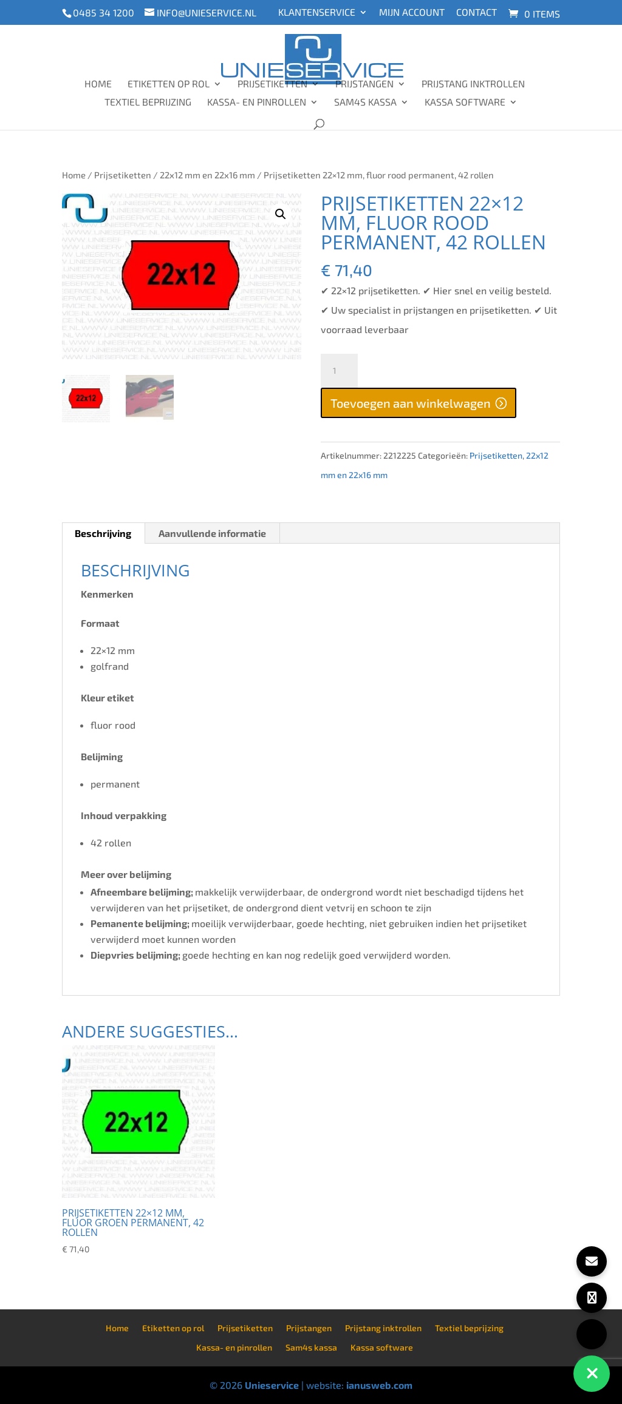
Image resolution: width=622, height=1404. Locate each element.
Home (98, 84)
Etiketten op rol (169, 84)
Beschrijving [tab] (103, 533)
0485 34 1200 (103, 12)
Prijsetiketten (272, 84)
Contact (476, 12)
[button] (281, 214)
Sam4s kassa (365, 102)
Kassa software (465, 102)
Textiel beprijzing (147, 102)
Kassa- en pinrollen (256, 102)
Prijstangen (364, 84)
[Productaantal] (339, 371)
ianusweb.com (379, 1385)
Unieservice (272, 1385)
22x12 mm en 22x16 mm (207, 174)
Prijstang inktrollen (473, 84)
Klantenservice (316, 12)
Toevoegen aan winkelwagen (410, 403)
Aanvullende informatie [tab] (212, 533)
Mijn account (412, 12)
